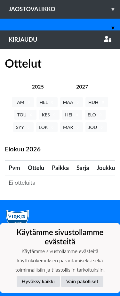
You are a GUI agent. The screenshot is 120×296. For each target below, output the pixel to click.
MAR (71, 127)
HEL (46, 102)
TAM (23, 102)
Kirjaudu (60, 39)
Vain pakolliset (82, 281)
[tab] (38, 86)
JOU (96, 127)
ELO (95, 114)
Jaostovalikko (64, 9)
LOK (47, 127)
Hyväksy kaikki (38, 281)
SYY (23, 127)
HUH (96, 102)
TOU (25, 114)
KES (49, 114)
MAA (71, 102)
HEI (72, 114)
